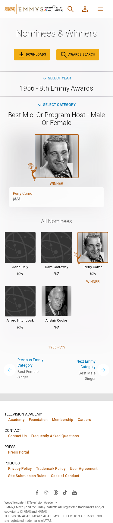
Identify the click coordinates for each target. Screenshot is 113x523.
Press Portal (18, 452)
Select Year (56, 78)
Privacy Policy (20, 469)
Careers (84, 420)
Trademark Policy (50, 469)
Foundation (38, 420)
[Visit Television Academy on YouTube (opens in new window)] (74, 492)
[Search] (70, 9)
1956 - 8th (56, 347)
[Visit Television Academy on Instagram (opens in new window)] (46, 492)
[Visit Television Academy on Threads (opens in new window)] (56, 492)
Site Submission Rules (27, 476)
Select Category (56, 105)
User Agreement (84, 469)
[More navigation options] (100, 9)
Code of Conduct (65, 476)
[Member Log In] (85, 9)
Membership (62, 420)
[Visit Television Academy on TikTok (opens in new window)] (65, 492)
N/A (16, 199)
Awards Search (77, 54)
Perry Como (22, 193)
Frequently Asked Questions (55, 436)
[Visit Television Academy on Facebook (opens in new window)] (37, 492)
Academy (16, 420)
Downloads (32, 54)
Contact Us (17, 436)
